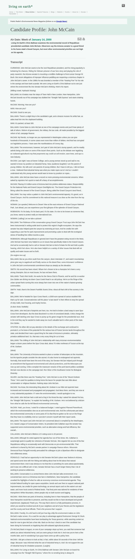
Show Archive (29, 12)
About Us (75, 12)
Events (67, 12)
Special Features (42, 12)
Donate (83, 12)
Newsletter (12, 14)
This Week (19, 12)
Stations (59, 12)
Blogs (53, 12)
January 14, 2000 (41, 39)
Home (11, 12)
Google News (61, 21)
